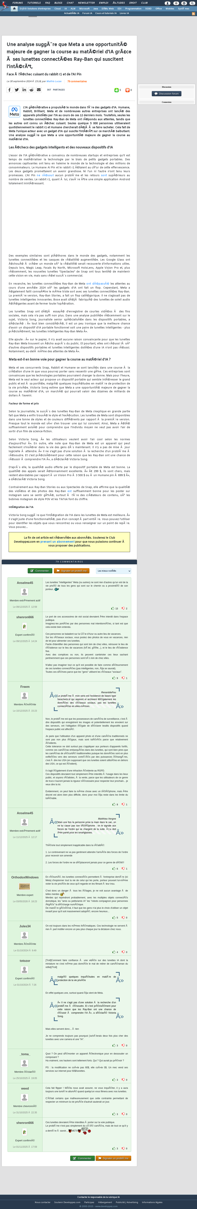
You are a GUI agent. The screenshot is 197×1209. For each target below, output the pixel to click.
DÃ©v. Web (108, 8)
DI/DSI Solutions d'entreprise (35, 8)
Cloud (57, 8)
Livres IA (124, 13)
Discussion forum (166, 93)
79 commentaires (77, 84)
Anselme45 (25, 590)
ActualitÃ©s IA (71, 13)
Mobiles (170, 8)
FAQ (47, 3)
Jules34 (25, 933)
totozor (25, 968)
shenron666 (25, 624)
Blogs (58, 3)
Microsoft (84, 8)
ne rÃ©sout (45, 178)
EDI (119, 8)
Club (144, 3)
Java (95, 8)
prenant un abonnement (57, 544)
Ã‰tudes (118, 3)
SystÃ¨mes (183, 8)
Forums (17, 3)
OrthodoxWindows (25, 884)
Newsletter (86, 3)
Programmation (133, 8)
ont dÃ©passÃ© (97, 286)
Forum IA (87, 13)
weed (25, 1095)
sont (104, 178)
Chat (70, 3)
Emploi (104, 3)
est (70, 494)
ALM (73, 8)
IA (65, 8)
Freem (25, 694)
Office (158, 8)
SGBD (148, 8)
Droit (133, 3)
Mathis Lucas (53, 83)
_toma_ (25, 1061)
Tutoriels (34, 3)
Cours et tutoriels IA (106, 13)
